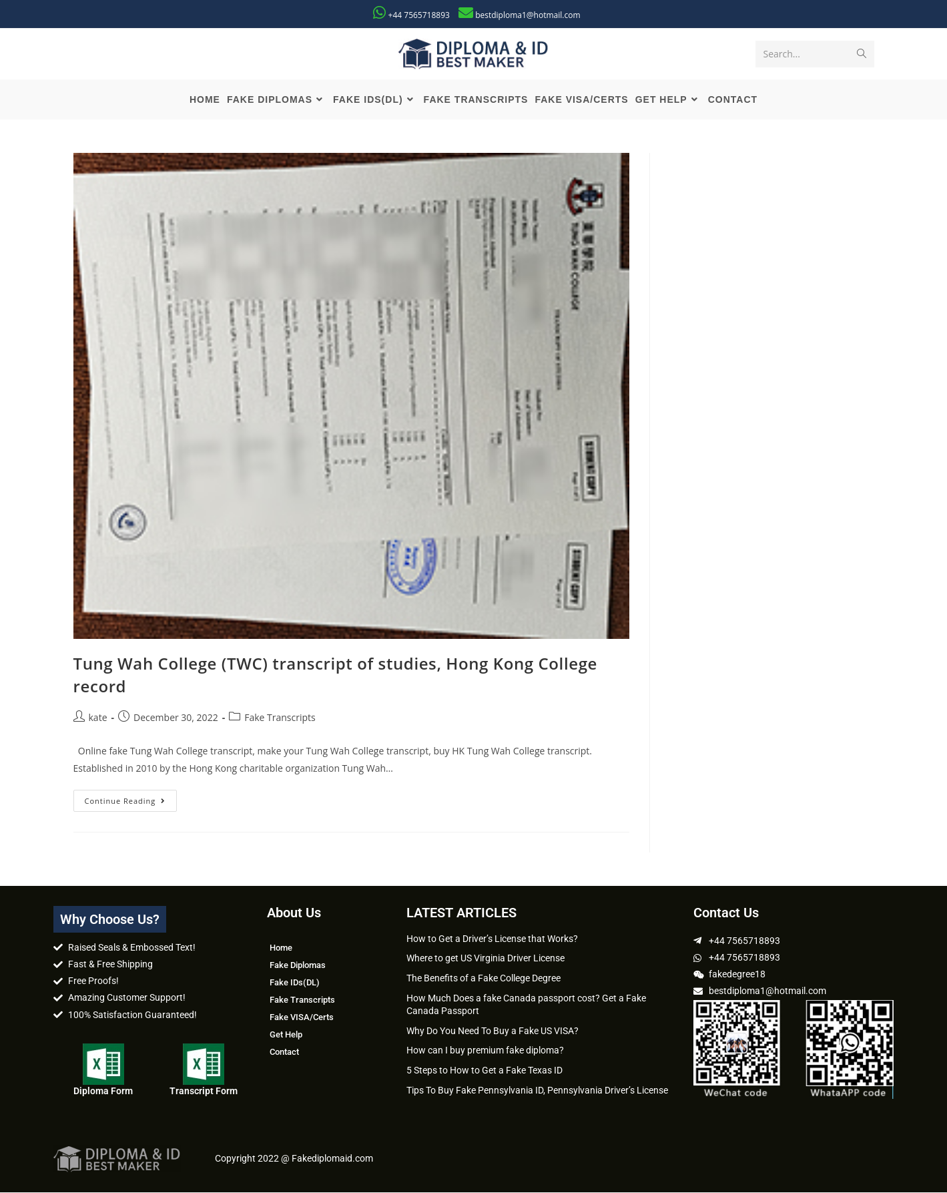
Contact (284, 1052)
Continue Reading (131, 798)
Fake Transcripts (280, 718)
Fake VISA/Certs (302, 1017)
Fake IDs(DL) (295, 982)
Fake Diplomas (298, 965)
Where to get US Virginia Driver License (485, 958)
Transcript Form (204, 1091)
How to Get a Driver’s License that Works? (492, 938)
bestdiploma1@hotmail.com (527, 15)
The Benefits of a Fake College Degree (483, 978)
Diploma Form (103, 1091)
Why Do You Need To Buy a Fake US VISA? (492, 1030)
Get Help (286, 1034)
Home (281, 948)
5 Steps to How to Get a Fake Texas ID (484, 1070)
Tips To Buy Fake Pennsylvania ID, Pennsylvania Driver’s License (537, 1090)
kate (98, 718)
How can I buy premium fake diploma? (485, 1050)
